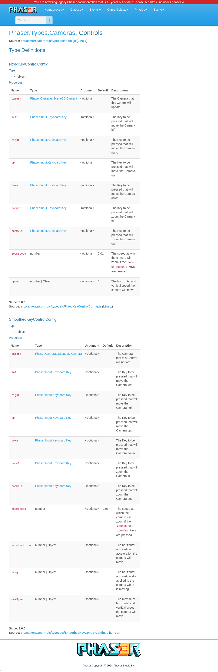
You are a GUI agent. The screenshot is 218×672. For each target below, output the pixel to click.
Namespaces (54, 9)
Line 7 (82, 41)
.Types (38, 32)
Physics (141, 9)
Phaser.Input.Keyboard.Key (48, 117)
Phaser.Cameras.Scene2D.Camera (53, 98)
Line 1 (107, 306)
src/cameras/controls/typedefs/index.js (48, 41)
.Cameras (61, 32)
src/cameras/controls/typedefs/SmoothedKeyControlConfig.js (64, 632)
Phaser (19, 32)
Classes (76, 9)
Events (95, 9)
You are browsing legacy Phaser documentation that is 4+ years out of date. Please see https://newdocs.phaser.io (109, 2)
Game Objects (117, 9)
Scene (158, 9)
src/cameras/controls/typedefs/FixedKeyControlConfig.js (61, 306)
